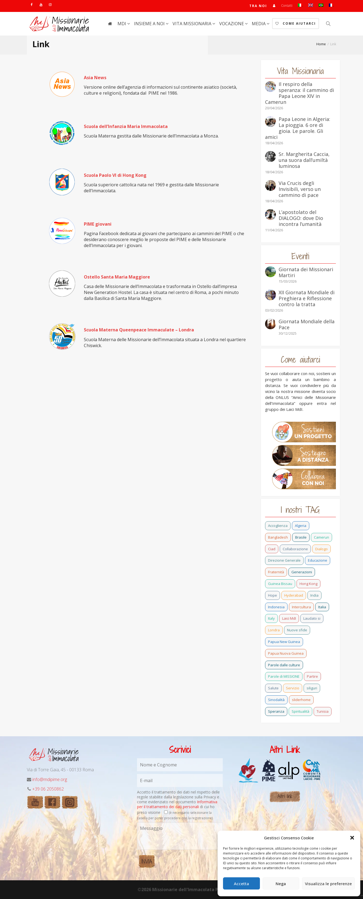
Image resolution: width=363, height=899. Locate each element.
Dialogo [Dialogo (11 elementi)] (321, 548)
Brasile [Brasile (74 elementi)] (301, 537)
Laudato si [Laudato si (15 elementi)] (311, 618)
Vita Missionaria (192, 24)
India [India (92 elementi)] (314, 595)
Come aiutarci (295, 23)
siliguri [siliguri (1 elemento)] (312, 688)
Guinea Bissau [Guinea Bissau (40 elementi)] (280, 583)
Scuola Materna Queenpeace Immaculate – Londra (139, 330)
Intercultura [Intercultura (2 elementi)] (301, 606)
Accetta (241, 883)
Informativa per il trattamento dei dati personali (177, 804)
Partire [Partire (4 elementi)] (312, 676)
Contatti (286, 5)
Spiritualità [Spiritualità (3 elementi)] (300, 711)
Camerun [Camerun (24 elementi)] (321, 537)
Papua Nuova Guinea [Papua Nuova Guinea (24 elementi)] (286, 653)
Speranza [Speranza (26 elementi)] (276, 711)
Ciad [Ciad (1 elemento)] (271, 548)
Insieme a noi (150, 24)
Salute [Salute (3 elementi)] (273, 688)
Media (259, 24)
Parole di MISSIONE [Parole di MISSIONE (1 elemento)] (284, 676)
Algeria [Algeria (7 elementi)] (300, 525)
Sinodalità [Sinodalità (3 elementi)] (276, 699)
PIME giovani (98, 224)
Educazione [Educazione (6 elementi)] (317, 560)
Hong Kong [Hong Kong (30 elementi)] (308, 583)
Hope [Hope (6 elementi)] (272, 595)
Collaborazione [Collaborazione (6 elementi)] (295, 548)
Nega (281, 883)
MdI (122, 24)
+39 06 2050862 (48, 789)
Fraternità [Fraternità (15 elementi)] (276, 572)
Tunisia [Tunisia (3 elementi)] (323, 711)
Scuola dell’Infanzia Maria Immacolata (126, 126)
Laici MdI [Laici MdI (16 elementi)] (289, 618)
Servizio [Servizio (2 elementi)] (292, 688)
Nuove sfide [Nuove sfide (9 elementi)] (297, 630)
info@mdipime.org (49, 779)
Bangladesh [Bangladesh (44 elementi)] (278, 537)
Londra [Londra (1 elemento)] (274, 630)
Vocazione (232, 24)
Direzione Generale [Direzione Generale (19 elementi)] (284, 560)
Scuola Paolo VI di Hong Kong (115, 175)
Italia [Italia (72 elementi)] (322, 606)
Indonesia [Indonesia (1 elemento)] (276, 606)
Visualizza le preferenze (328, 883)
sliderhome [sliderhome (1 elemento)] (301, 699)
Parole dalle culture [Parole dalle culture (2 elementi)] (284, 665)
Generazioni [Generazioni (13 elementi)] (301, 572)
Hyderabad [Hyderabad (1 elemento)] (293, 595)
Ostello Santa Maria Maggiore (117, 277)
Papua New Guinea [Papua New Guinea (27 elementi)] (284, 641)
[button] (352, 837)
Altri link (285, 796)
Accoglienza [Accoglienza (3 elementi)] (278, 525)
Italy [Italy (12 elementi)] (271, 618)
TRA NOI (258, 6)
